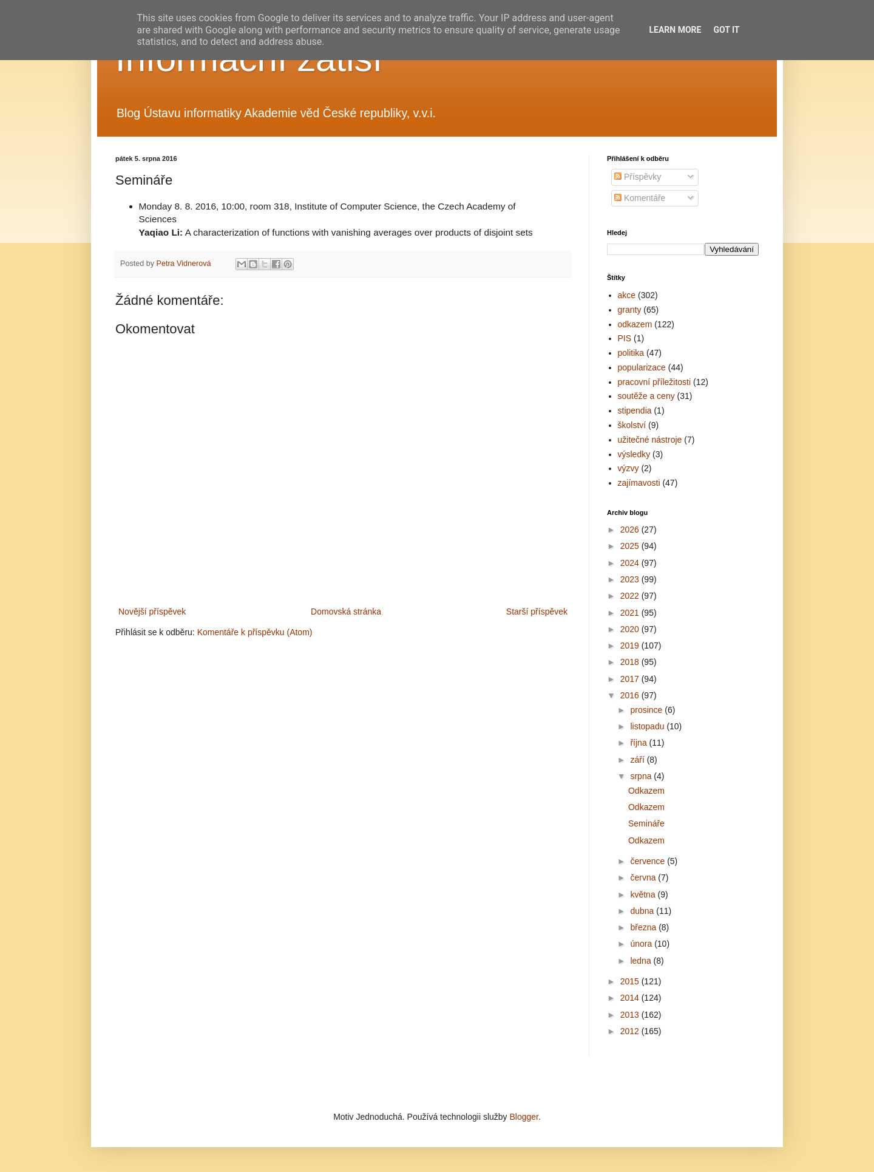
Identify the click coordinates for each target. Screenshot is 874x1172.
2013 (631, 1015)
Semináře (646, 823)
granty (630, 310)
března (644, 927)
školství (632, 425)
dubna (643, 911)
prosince (647, 710)
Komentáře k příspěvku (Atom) (255, 632)
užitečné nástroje (650, 440)
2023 (631, 579)
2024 (631, 563)
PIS (625, 338)
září (638, 760)
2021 (631, 613)
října (639, 743)
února (642, 944)
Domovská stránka (346, 611)
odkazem (635, 324)
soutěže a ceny (646, 396)
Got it (726, 30)
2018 (631, 662)
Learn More (675, 30)
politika (631, 353)
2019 (631, 645)
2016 (631, 695)
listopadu (648, 726)
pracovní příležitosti (654, 382)
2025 (631, 546)
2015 (631, 981)
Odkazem (646, 791)
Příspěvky (637, 177)
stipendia (635, 410)
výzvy (628, 468)
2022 (631, 596)
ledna (641, 961)
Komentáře (639, 198)
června (644, 877)
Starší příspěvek (536, 611)
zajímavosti (639, 483)
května (643, 894)
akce (627, 295)
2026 (631, 529)
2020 (631, 629)
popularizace (642, 367)
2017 (631, 679)
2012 (631, 1031)
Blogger (523, 1117)
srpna (642, 776)
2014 (631, 998)
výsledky (634, 454)
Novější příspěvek (152, 611)
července (648, 861)
